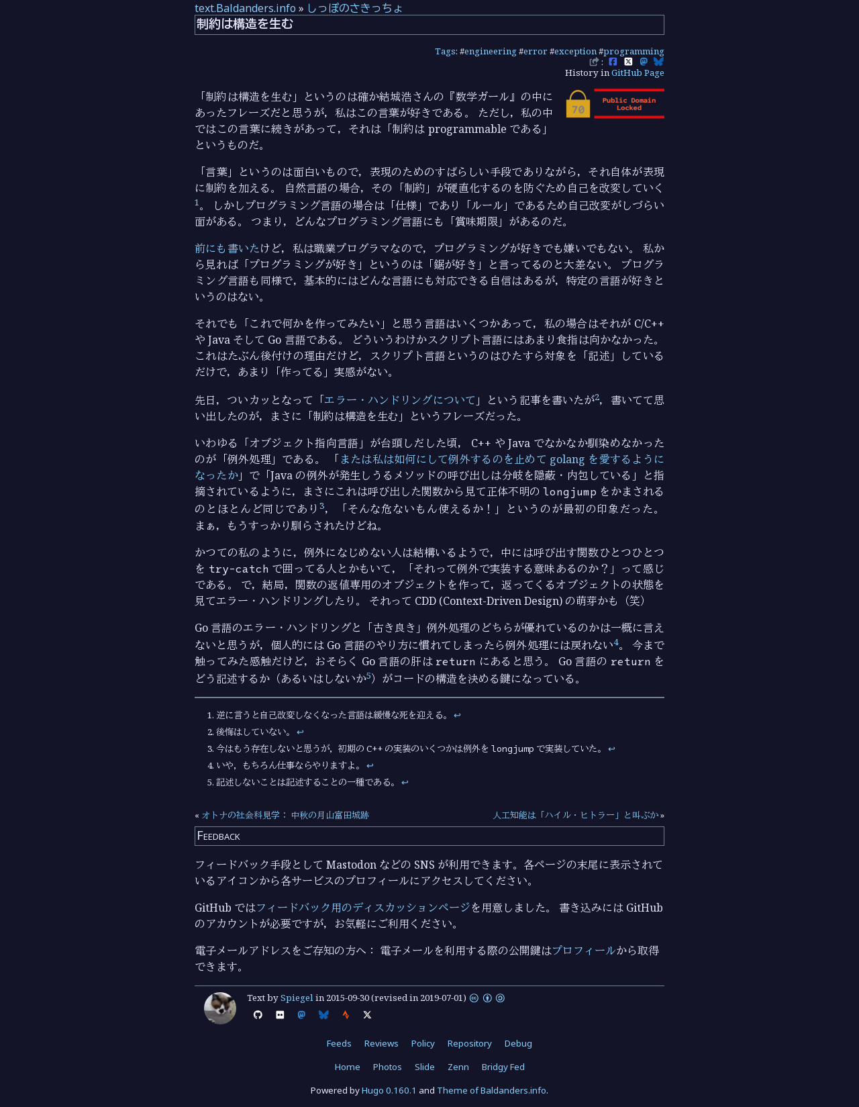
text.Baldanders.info (245, 8)
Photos (387, 1067)
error (535, 51)
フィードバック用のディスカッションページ (363, 907)
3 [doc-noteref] (321, 505)
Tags (445, 51)
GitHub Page (637, 72)
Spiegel (297, 998)
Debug (518, 1043)
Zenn (458, 1067)
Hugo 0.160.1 (389, 1090)
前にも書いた (227, 248)
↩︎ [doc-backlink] (457, 715)
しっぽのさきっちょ (355, 8)
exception (575, 51)
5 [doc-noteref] (368, 675)
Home (347, 1067)
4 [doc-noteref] (615, 642)
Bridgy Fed (503, 1067)
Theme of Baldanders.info (491, 1090)
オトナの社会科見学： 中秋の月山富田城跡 (285, 815)
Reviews (381, 1043)
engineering (490, 51)
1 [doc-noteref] (197, 202)
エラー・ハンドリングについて (400, 400)
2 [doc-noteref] (597, 397)
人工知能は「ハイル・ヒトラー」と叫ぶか (575, 815)
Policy (423, 1043)
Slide (425, 1067)
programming (633, 51)
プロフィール (584, 950)
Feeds (339, 1043)
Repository (470, 1043)
